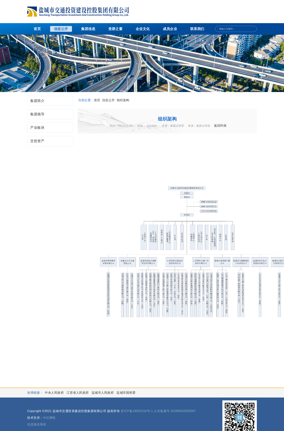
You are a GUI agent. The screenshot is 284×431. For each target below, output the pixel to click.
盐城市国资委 (126, 392)
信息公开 (61, 29)
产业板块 (37, 128)
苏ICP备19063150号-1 (137, 411)
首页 (37, 29)
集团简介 (37, 101)
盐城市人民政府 (103, 392)
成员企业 (170, 29)
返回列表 (220, 125)
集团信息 (88, 29)
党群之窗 (115, 29)
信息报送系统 (36, 424)
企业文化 (143, 29)
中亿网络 (49, 417)
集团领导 (37, 114)
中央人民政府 (55, 392)
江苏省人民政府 (78, 392)
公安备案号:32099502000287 (175, 411)
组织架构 (123, 100)
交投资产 (37, 141)
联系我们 (197, 29)
